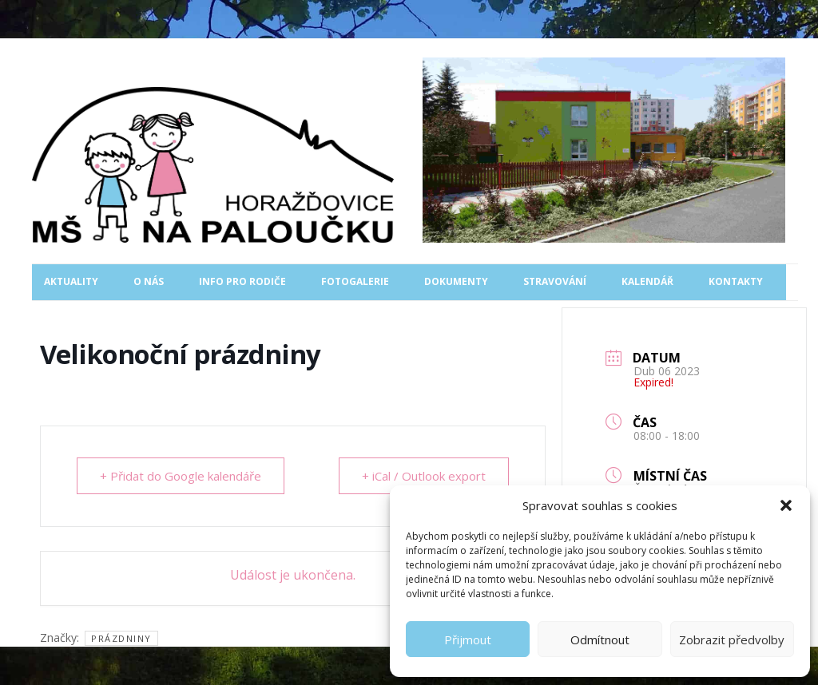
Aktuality (71, 281)
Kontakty (736, 281)
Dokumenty (456, 281)
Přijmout (467, 639)
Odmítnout (599, 639)
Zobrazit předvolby (731, 639)
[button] (786, 505)
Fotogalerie (355, 281)
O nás (148, 281)
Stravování (554, 281)
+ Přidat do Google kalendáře (180, 476)
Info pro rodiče (242, 281)
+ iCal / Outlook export (424, 476)
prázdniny (121, 638)
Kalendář (647, 281)
